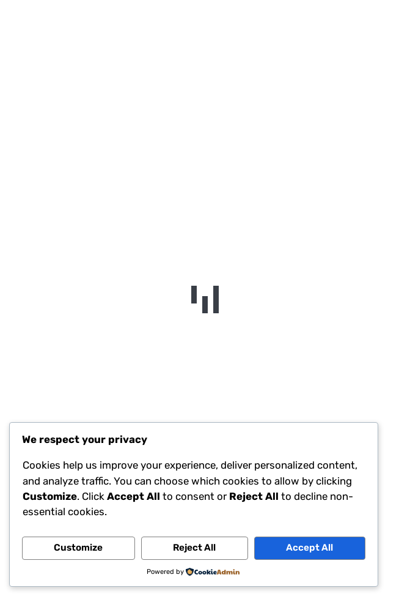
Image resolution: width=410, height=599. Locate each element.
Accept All (309, 547)
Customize (78, 547)
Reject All (194, 547)
